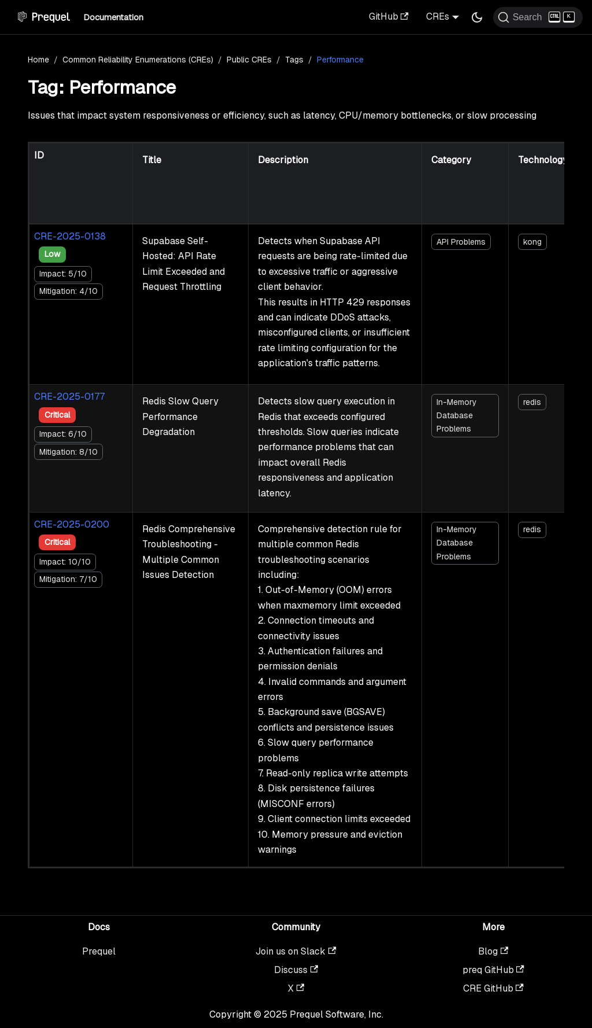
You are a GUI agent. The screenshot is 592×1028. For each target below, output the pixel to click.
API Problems (461, 242)
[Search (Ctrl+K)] (538, 17)
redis (532, 402)
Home (38, 59)
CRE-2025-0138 (70, 236)
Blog (493, 951)
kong (532, 242)
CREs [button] (437, 16)
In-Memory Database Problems (456, 415)
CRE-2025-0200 (71, 524)
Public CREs (249, 59)
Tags (294, 59)
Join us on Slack (296, 951)
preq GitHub (493, 970)
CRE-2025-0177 (69, 396)
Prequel (99, 951)
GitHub (389, 16)
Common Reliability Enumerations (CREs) (137, 59)
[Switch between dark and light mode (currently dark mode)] (477, 17)
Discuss (296, 970)
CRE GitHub (493, 988)
